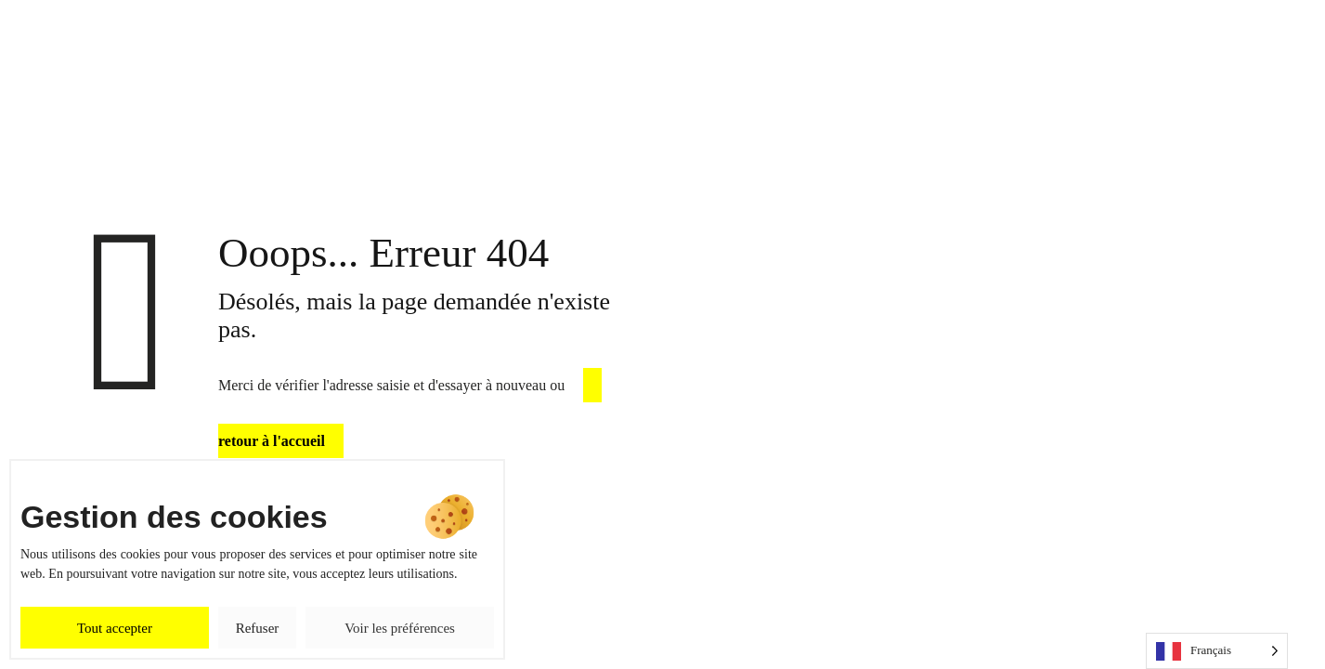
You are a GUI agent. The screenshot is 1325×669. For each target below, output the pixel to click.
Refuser (257, 628)
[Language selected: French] (1217, 651)
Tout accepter (114, 628)
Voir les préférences (399, 628)
